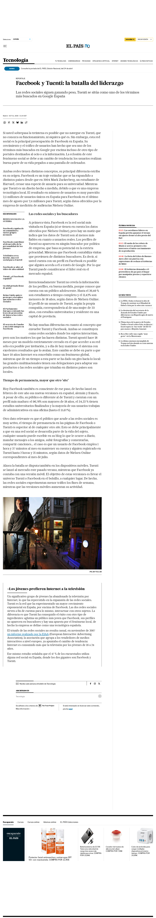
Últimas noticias (146, 61)
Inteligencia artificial (101, 61)
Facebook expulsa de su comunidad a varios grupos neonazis (13, 232)
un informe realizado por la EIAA (28, 634)
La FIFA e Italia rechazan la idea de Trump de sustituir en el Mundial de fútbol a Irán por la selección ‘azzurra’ (136, 303)
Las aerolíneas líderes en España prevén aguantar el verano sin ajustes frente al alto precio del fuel (135, 234)
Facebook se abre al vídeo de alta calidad (13, 268)
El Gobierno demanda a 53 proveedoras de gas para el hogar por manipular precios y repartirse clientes (135, 273)
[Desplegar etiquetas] (100, 696)
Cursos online (33, 822)
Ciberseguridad (74, 61)
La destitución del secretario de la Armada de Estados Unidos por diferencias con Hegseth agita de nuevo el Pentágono (137, 313)
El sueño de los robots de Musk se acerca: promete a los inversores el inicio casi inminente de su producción (135, 247)
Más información (23, 709)
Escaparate (8, 822)
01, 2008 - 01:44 (18, 116)
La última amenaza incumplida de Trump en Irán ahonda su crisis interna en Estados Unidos (137, 343)
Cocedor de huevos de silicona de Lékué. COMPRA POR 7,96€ (115, 849)
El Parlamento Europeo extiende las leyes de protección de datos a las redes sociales (13, 313)
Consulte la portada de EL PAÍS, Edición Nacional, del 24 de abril (46, 68)
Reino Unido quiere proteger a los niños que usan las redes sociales (13, 298)
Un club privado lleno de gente (13, 287)
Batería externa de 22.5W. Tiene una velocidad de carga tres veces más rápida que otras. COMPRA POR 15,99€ (90, 851)
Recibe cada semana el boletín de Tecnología (38, 684)
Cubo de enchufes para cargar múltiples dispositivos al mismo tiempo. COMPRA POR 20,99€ (140, 851)
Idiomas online (49, 822)
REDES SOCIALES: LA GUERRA (13, 220)
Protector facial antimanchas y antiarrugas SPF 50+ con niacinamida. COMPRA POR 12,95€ (50, 858)
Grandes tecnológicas (129, 61)
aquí (71, 709)
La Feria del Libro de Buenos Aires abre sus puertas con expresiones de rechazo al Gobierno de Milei (135, 260)
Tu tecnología (60, 61)
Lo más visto (125, 295)
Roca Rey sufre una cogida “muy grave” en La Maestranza (134, 335)
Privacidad (86, 61)
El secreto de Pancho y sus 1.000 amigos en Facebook (13, 327)
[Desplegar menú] (5, 46)
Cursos (21, 822)
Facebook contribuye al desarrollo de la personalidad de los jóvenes (13, 245)
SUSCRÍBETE (130, 39)
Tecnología (15, 60)
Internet (115, 61)
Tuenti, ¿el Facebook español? (13, 278)
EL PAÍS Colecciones (69, 822)
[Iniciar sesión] (145, 39)
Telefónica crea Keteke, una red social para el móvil (12, 258)
